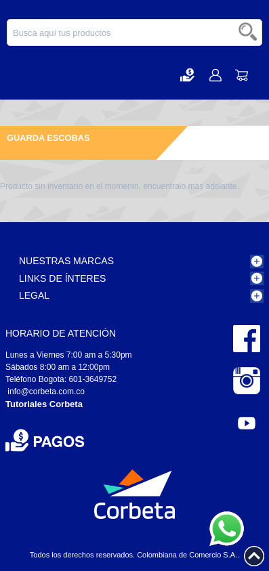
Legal (34, 295)
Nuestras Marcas (66, 260)
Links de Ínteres (62, 278)
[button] (187, 75)
